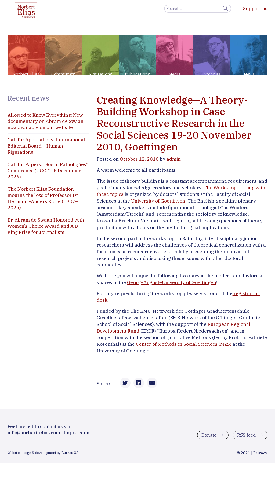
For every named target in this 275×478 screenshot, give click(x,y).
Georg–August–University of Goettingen (171, 282)
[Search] (197, 9)
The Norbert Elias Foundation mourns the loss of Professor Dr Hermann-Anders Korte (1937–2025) (43, 198)
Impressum (76, 436)
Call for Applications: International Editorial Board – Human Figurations (46, 146)
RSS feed (245, 438)
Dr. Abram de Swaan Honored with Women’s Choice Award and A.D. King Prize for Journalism (46, 226)
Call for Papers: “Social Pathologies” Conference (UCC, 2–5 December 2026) (48, 170)
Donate (207, 438)
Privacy (260, 456)
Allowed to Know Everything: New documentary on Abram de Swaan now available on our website (46, 121)
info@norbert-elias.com (34, 436)
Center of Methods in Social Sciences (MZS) (183, 344)
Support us (255, 8)
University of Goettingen (158, 201)
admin (174, 159)
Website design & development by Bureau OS (43, 456)
